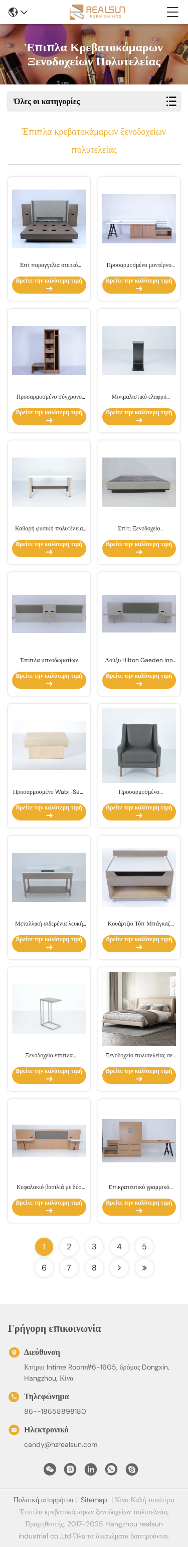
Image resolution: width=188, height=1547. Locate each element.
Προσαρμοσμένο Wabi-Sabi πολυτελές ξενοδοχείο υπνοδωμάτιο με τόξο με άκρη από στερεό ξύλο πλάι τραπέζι (49, 792)
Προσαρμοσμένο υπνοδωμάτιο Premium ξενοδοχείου (139, 792)
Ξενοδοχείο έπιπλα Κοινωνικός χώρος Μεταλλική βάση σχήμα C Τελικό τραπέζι (49, 1055)
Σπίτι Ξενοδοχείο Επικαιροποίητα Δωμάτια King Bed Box (138, 528)
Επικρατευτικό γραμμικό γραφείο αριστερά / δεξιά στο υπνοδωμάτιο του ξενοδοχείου (139, 1187)
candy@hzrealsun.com (60, 1444)
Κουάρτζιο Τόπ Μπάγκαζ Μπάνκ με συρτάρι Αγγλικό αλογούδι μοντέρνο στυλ (139, 924)
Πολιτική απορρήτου (43, 1499)
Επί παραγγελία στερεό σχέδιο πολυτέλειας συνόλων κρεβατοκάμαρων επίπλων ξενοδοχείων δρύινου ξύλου (49, 265)
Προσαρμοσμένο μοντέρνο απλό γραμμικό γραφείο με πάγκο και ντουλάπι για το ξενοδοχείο (139, 265)
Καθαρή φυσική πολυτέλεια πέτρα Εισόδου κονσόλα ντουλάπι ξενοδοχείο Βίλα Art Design (49, 528)
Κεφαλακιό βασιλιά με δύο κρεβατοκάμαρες (49, 1187)
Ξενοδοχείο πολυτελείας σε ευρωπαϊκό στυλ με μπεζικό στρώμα (139, 1055)
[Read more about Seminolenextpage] (119, 1268)
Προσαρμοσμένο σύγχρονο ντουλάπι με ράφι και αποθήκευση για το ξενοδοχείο (49, 397)
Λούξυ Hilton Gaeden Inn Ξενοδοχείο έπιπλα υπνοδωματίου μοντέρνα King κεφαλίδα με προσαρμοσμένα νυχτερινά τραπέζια (139, 660)
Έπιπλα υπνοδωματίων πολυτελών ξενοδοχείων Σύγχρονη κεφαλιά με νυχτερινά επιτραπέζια (49, 660)
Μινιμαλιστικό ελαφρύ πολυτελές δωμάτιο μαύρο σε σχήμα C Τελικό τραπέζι (139, 397)
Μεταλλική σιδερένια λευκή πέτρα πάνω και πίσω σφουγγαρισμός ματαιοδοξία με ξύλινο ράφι (49, 924)
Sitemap (94, 1499)
